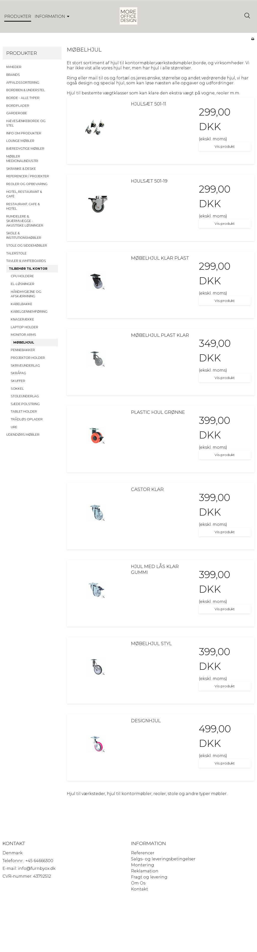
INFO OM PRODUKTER (23, 133)
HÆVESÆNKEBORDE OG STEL (25, 123)
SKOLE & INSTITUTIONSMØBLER (23, 236)
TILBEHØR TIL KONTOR (28, 269)
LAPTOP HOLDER (24, 327)
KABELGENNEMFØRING (29, 312)
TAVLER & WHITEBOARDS (26, 261)
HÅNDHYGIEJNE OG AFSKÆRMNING (26, 294)
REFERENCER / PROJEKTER (27, 176)
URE (14, 427)
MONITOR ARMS (23, 335)
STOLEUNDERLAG (25, 396)
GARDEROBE (16, 113)
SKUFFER (18, 381)
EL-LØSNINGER (22, 284)
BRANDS (13, 75)
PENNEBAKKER (23, 350)
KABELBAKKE (21, 304)
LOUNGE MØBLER (20, 141)
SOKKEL (17, 389)
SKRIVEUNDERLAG (25, 366)
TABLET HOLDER (24, 412)
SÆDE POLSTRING (25, 404)
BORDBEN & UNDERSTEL (25, 90)
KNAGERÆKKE (22, 319)
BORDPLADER (17, 106)
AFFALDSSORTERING (22, 83)
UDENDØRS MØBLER (22, 435)
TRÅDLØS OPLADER (27, 419)
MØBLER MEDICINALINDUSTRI (22, 159)
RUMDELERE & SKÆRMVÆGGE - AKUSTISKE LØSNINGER (24, 221)
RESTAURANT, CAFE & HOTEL (23, 206)
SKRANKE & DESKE (21, 169)
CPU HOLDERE (22, 276)
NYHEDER (13, 67)
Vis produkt (225, 146)
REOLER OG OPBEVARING (26, 184)
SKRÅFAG (18, 373)
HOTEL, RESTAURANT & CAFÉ (24, 194)
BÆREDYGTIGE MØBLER (25, 149)
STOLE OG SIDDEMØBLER (26, 246)
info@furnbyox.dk (36, 868)
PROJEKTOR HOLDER (28, 358)
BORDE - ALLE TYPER (22, 98)
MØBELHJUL (23, 343)
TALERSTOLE (16, 253)
